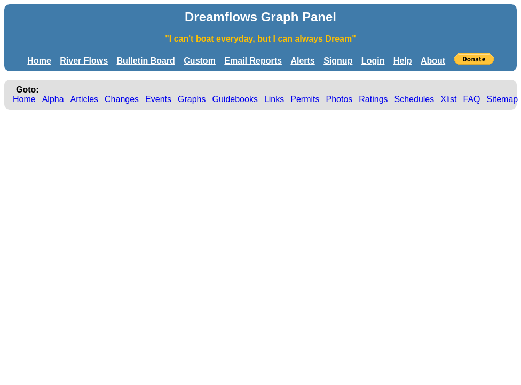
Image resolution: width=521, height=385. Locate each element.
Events (158, 99)
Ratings (373, 99)
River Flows (84, 60)
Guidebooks (235, 99)
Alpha (53, 99)
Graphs (192, 99)
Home (39, 60)
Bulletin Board (146, 60)
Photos (339, 99)
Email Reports (253, 60)
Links (274, 99)
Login (373, 60)
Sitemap (502, 99)
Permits (304, 99)
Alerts (302, 60)
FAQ (471, 99)
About (433, 60)
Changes (122, 99)
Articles (84, 99)
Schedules (414, 99)
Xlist (448, 99)
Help (402, 60)
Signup (337, 60)
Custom (200, 60)
